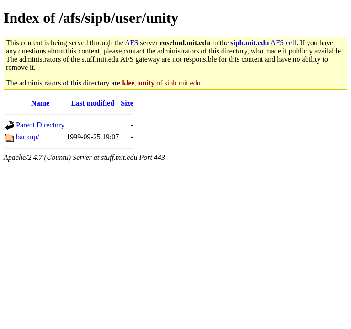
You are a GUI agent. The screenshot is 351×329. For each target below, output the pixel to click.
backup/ (27, 137)
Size (127, 103)
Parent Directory (40, 125)
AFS (131, 43)
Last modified (92, 103)
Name (40, 103)
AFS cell (263, 43)
